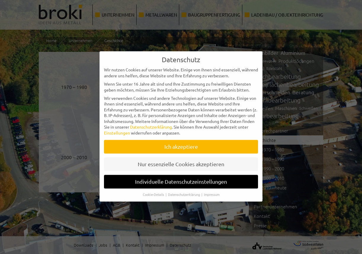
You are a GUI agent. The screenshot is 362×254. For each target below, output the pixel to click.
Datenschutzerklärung (151, 123)
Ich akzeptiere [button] (181, 143)
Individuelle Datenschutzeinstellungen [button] (181, 178)
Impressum (212, 190)
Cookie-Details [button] (154, 190)
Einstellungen (117, 129)
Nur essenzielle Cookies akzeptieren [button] (181, 160)
